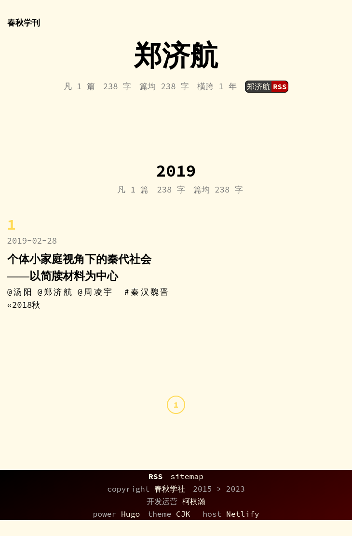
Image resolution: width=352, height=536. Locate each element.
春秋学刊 (23, 20)
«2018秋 (24, 305)
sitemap (186, 476)
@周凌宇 (96, 292)
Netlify (242, 514)
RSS (155, 476)
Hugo (130, 514)
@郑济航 (56, 292)
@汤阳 (20, 292)
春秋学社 (169, 489)
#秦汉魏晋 (146, 292)
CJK (183, 514)
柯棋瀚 (193, 501)
